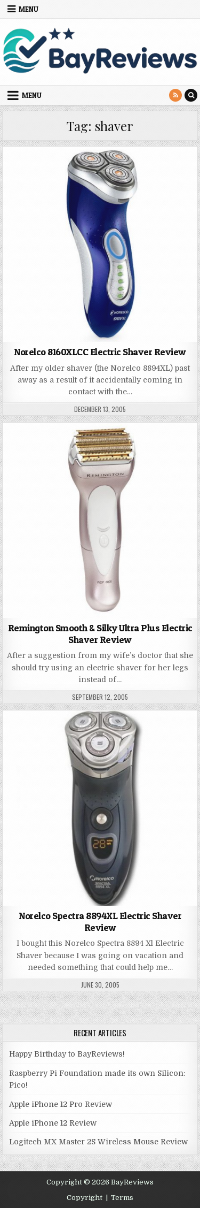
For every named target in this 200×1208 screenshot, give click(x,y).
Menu (28, 9)
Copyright (84, 1198)
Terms (122, 1198)
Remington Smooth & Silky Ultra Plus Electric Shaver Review (100, 633)
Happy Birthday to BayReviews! (67, 1054)
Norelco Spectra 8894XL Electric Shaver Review (100, 921)
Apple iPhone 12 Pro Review (60, 1104)
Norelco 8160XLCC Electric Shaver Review (100, 351)
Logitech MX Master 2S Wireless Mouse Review (98, 1141)
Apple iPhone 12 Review (53, 1123)
